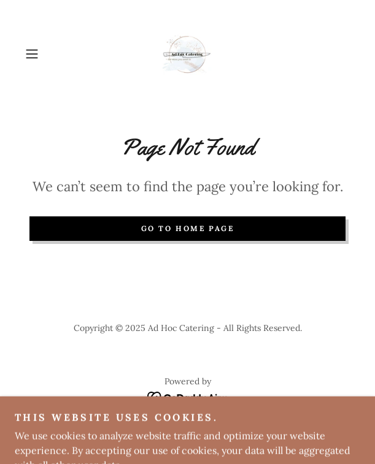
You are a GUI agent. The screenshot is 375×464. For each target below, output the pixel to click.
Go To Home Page (187, 228)
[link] (187, 53)
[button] (45, 54)
